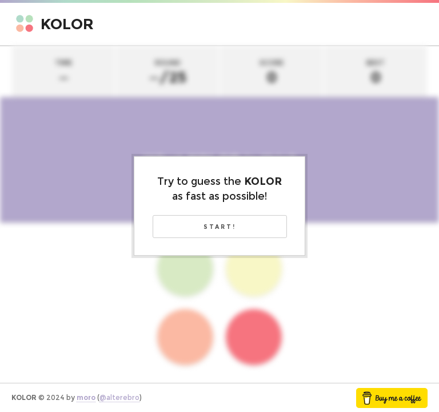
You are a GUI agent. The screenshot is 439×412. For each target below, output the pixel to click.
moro (86, 397)
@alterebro (119, 397)
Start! (219, 227)
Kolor (67, 24)
